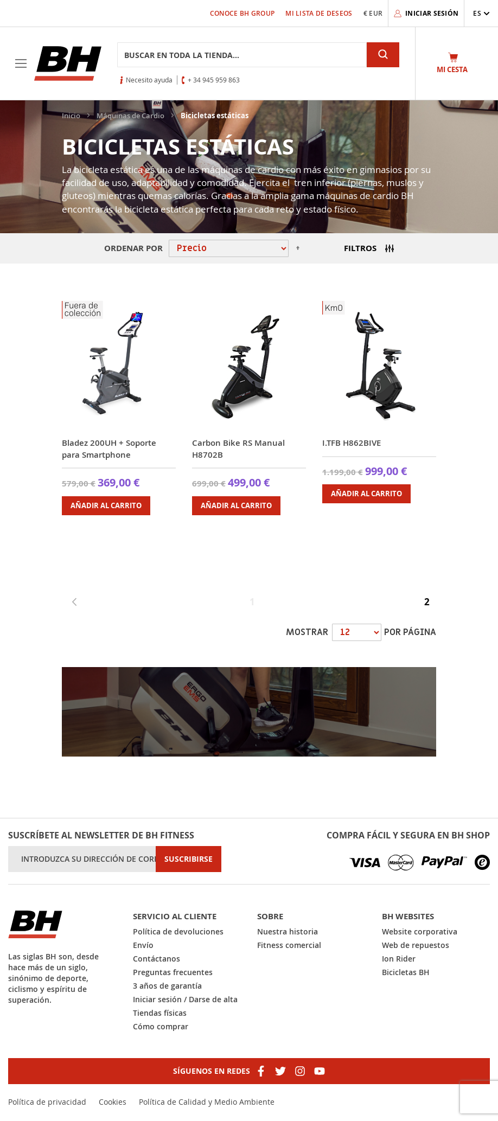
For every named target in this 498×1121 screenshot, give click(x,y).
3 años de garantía (167, 986)
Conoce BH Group (242, 13)
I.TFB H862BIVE (351, 443)
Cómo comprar (160, 1026)
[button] (481, 13)
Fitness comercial (289, 945)
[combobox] (242, 54)
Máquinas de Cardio (131, 115)
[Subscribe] (188, 859)
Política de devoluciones (178, 931)
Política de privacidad (47, 1102)
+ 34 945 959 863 (214, 79)
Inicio (72, 115)
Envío (143, 945)
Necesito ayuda (149, 79)
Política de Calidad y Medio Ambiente (206, 1102)
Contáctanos (156, 958)
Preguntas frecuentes (173, 972)
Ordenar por (133, 248)
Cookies (112, 1102)
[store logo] (67, 63)
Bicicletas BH (406, 972)
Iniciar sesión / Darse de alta (185, 999)
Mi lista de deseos (318, 13)
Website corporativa (419, 931)
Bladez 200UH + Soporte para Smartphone (109, 448)
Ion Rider (399, 958)
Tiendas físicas (160, 1013)
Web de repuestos (415, 945)
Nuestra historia (287, 931)
